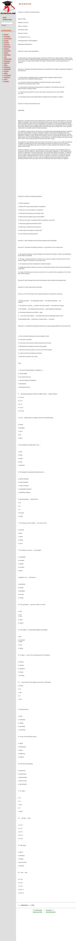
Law (5, 57)
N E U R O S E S (50, 912)
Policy (6, 73)
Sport (5, 79)
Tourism (6, 81)
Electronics (7, 46)
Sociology (7, 77)
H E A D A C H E (37, 912)
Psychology (7, 75)
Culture (6, 40)
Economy (7, 44)
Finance (6, 49)
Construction (8, 38)
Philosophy (7, 69)
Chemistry (7, 36)
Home (4, 17)
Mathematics (8, 59)
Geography (7, 51)
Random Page (7, 19)
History (6, 53)
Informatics (7, 55)
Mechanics (7, 61)
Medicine (6, 63)
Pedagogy (7, 67)
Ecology (6, 42)
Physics (6, 71)
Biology (6, 34)
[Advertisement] (46, 176)
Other (5, 65)
